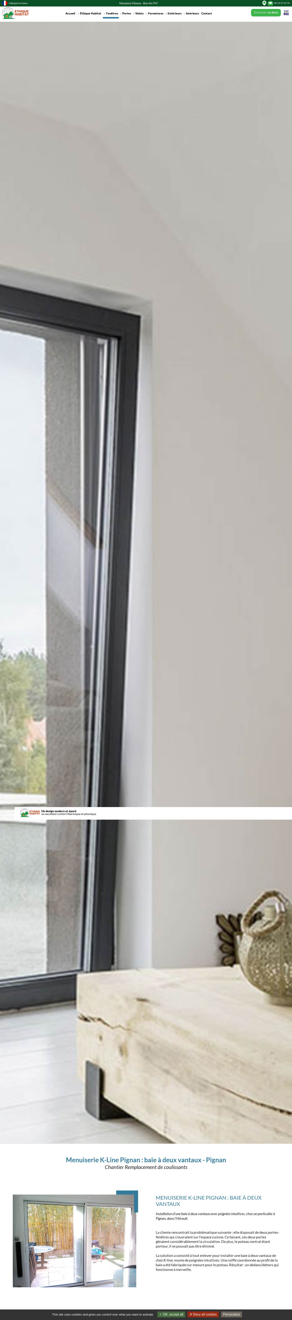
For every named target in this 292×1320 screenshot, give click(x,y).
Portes (126, 13)
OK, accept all (171, 1314)
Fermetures (155, 13)
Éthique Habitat (90, 13)
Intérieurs (192, 13)
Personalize (231, 1314)
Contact (206, 13)
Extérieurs (174, 13)
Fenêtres (112, 13)
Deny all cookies (203, 1314)
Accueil (70, 13)
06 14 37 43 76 (282, 3)
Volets (139, 13)
